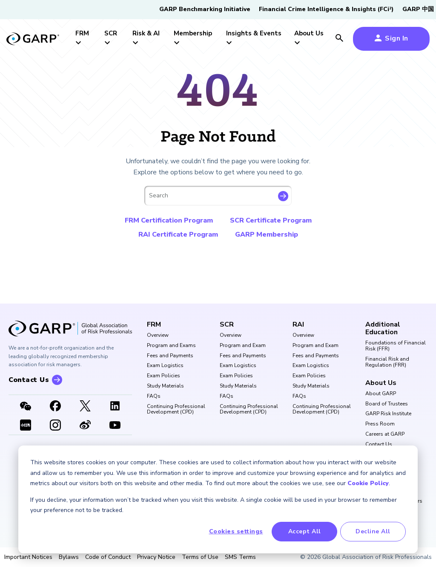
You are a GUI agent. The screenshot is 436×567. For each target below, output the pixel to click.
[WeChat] (25, 406)
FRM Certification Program (169, 220)
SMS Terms (240, 557)
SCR (227, 324)
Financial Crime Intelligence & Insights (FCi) (326, 9)
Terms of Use (200, 557)
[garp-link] (32, 39)
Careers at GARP (384, 434)
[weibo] (85, 425)
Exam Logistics (165, 366)
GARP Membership (266, 234)
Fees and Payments (170, 356)
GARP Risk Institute (388, 414)
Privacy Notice (156, 557)
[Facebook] (55, 406)
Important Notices (28, 557)
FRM (154, 324)
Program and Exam (243, 346)
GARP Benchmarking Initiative (204, 9)
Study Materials (165, 386)
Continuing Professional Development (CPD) (176, 410)
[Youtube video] (115, 425)
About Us (380, 383)
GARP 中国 (418, 9)
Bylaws (69, 557)
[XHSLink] (25, 425)
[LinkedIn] (115, 406)
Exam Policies (163, 376)
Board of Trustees (386, 404)
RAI (298, 324)
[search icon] (339, 39)
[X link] (85, 406)
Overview (158, 335)
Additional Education (382, 328)
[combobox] (218, 195)
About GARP (380, 394)
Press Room (380, 424)
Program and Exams (171, 346)
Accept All (304, 531)
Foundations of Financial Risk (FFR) (395, 346)
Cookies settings (236, 531)
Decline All (373, 531)
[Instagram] (55, 425)
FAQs (154, 396)
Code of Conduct (108, 557)
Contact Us (378, 445)
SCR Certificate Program (271, 220)
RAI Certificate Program (178, 234)
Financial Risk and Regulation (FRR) (387, 362)
